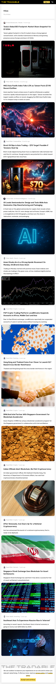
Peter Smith (8, 82)
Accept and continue (28, 679)
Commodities (17, 141)
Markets (16, 82)
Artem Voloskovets (10, 23)
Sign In (46, 2)
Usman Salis (8, 199)
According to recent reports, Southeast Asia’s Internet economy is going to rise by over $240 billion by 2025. (26, 625)
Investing (17, 616)
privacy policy (40, 673)
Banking (15, 358)
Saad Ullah (8, 141)
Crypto (15, 309)
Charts (16, 258)
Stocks (20, 22)
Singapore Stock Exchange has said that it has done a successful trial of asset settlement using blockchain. (27, 579)
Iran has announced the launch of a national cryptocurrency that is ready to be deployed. (26, 531)
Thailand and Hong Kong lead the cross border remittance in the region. (27, 368)
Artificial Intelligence (20, 198)
